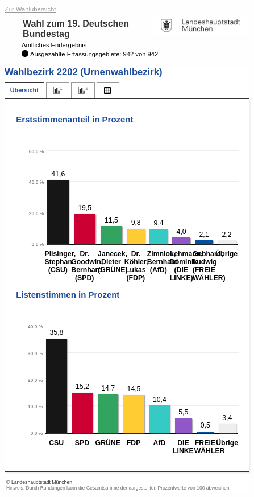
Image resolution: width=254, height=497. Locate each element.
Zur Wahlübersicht (30, 9)
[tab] (24, 90)
